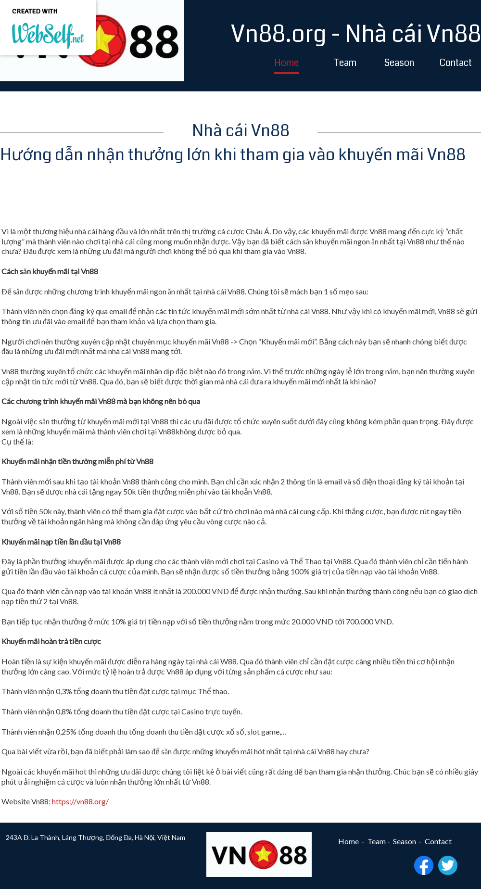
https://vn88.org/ (80, 801)
